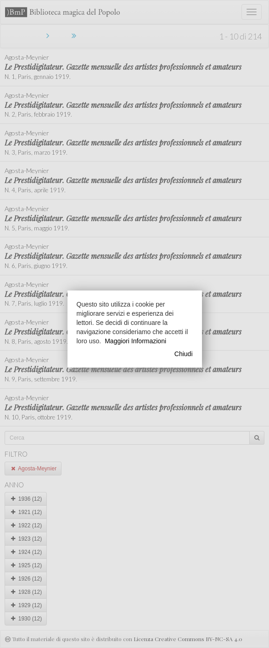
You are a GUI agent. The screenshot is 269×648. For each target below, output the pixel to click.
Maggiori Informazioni (135, 341)
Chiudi (183, 354)
